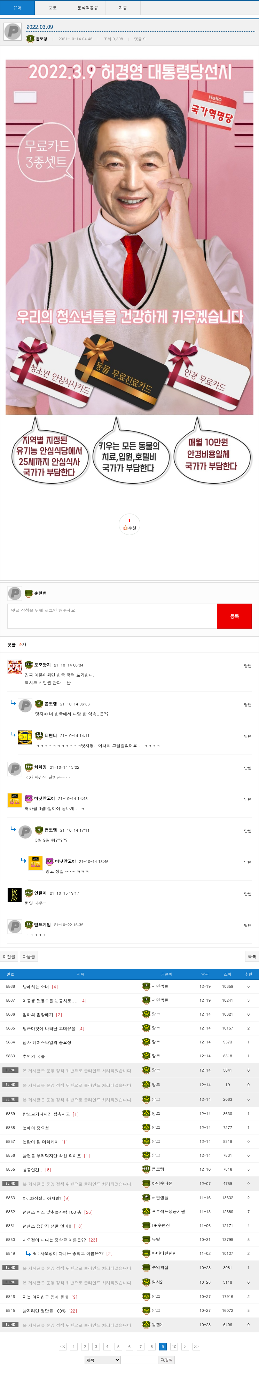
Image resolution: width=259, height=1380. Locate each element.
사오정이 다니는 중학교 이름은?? (60, 1240)
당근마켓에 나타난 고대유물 (54, 1028)
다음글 (29, 956)
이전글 (9, 956)
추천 (248, 974)
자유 (123, 7)
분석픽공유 (87, 7)
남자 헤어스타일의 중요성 (47, 1042)
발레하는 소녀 (40, 987)
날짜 (205, 974)
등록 (234, 616)
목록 (252, 956)
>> (196, 1346)
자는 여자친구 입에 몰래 (50, 1297)
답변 (248, 665)
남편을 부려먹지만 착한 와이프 (56, 1156)
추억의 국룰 (34, 1056)
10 (174, 1346)
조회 (227, 974)
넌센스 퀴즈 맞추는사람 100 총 (58, 1212)
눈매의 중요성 (36, 1128)
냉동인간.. (37, 1169)
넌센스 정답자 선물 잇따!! (53, 1226)
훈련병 (40, 593)
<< (62, 1346)
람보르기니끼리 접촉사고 (51, 1114)
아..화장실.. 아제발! (46, 1198)
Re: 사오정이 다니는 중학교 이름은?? (72, 1253)
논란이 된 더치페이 (45, 1142)
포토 (52, 7)
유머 (17, 7)
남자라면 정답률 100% (50, 1311)
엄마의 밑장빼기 (42, 1014)
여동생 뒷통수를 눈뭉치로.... (55, 1000)
